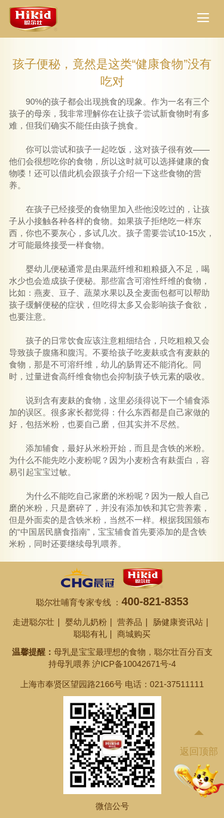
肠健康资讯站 (178, 622)
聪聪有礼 (90, 634)
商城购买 (134, 634)
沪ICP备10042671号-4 (134, 664)
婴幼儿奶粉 (86, 622)
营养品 (129, 622)
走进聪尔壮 (33, 622)
